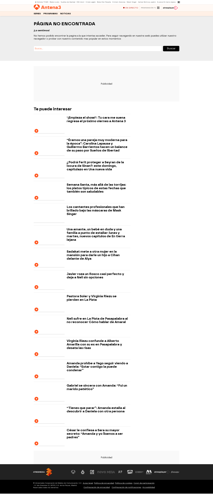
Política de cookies (123, 484)
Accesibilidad (148, 489)
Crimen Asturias (118, 2)
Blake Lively (54, 2)
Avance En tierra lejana (166, 2)
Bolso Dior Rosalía (104, 2)
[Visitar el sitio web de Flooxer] (175, 473)
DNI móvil (80, 2)
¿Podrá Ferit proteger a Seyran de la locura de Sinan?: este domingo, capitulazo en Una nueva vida (95, 167)
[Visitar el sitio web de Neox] (92, 473)
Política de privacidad (104, 484)
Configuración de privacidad (97, 489)
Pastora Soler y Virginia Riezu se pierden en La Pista (92, 299)
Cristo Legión (91, 2)
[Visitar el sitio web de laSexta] (83, 473)
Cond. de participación (144, 484)
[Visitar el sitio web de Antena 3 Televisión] (73, 473)
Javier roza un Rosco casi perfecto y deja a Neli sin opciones (95, 277)
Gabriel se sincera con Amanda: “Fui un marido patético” (97, 388)
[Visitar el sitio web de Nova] (102, 473)
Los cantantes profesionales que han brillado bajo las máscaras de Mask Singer (96, 212)
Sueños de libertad (68, 2)
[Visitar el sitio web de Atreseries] (120, 473)
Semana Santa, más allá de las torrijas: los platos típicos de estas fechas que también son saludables (96, 189)
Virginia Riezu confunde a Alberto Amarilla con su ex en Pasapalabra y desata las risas (94, 346)
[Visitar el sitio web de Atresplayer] (162, 473)
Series (37, 15)
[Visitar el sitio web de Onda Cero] (130, 473)
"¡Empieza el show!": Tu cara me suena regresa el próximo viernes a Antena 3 (96, 120)
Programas (50, 15)
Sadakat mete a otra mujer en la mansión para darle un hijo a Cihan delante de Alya (93, 256)
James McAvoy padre (147, 2)
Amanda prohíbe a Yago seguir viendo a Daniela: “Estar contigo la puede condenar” (97, 368)
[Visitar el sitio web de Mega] (111, 473)
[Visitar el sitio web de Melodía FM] (149, 473)
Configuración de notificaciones (126, 489)
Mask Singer (132, 2)
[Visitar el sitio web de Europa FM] (139, 473)
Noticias (65, 15)
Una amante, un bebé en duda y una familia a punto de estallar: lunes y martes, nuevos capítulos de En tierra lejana (96, 236)
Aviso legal (88, 484)
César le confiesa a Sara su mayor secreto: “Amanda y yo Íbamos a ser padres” (95, 435)
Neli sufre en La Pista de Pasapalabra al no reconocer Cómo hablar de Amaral (97, 321)
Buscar (171, 49)
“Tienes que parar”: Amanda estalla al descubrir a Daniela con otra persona (96, 411)
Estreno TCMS (42, 2)
